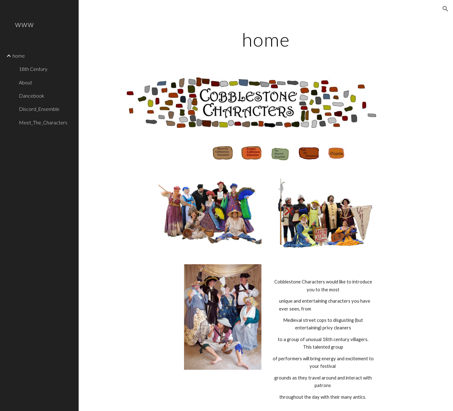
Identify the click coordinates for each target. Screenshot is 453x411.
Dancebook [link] (31, 96)
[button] (445, 8)
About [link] (25, 82)
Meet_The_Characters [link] (43, 122)
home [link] (19, 56)
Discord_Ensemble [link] (39, 109)
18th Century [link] (33, 69)
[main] (266, 39)
